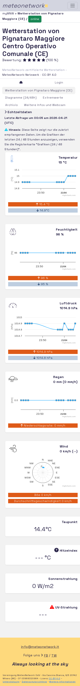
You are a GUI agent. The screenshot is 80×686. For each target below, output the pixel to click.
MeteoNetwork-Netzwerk (20, 75)
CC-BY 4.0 (49, 75)
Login (59, 82)
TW (54, 655)
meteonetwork (25, 5)
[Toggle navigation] (73, 5)
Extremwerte (53, 97)
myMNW (8, 13)
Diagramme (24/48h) (21, 97)
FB (46, 655)
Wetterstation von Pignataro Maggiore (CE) (38, 90)
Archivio (11, 105)
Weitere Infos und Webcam (45, 105)
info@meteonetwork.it (40, 647)
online (35, 19)
